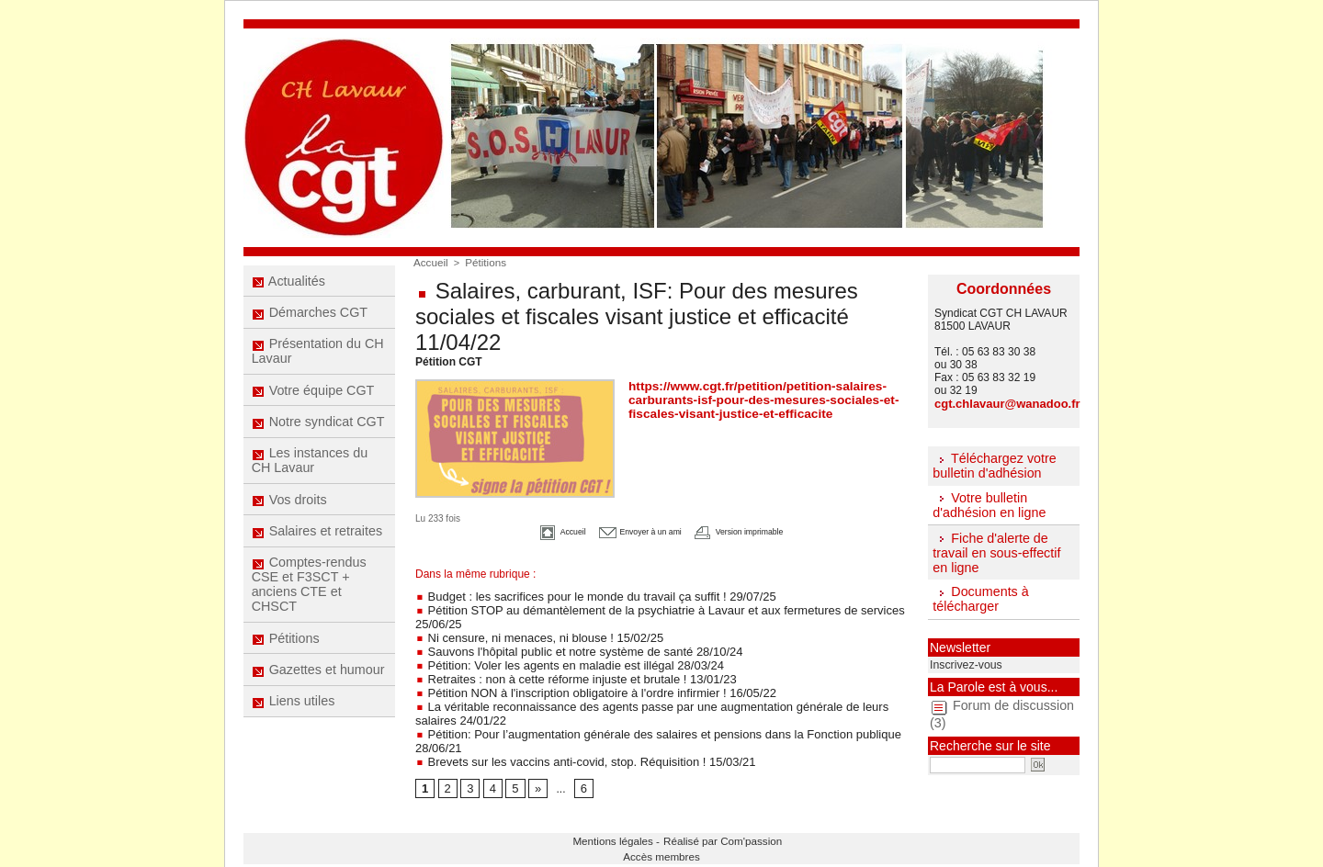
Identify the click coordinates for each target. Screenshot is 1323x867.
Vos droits (289, 515)
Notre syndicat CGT (318, 432)
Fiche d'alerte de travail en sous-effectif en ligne (995, 550)
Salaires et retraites (317, 549)
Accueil (429, 261)
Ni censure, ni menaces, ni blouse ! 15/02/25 (530, 632)
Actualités (289, 282)
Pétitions (286, 661)
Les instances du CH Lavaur (310, 474)
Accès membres (662, 840)
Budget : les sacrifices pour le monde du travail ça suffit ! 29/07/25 (582, 594)
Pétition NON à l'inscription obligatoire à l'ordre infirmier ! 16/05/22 (582, 684)
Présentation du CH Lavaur (317, 357)
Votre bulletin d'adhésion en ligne (988, 503)
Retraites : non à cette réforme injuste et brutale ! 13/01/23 (564, 671)
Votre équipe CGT (313, 398)
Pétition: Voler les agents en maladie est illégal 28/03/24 (558, 658)
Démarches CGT (310, 316)
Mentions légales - (626, 826)
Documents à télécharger (979, 596)
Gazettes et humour (318, 695)
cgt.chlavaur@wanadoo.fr (1001, 403)
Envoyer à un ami (629, 529)
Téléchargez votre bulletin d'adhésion (993, 464)
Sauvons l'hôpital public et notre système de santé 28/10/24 (566, 645)
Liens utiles (293, 729)
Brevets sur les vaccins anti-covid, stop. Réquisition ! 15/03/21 (572, 748)
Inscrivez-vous (962, 660)
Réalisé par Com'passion (709, 826)
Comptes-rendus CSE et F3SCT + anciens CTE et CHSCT (309, 605)
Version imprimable (761, 529)
